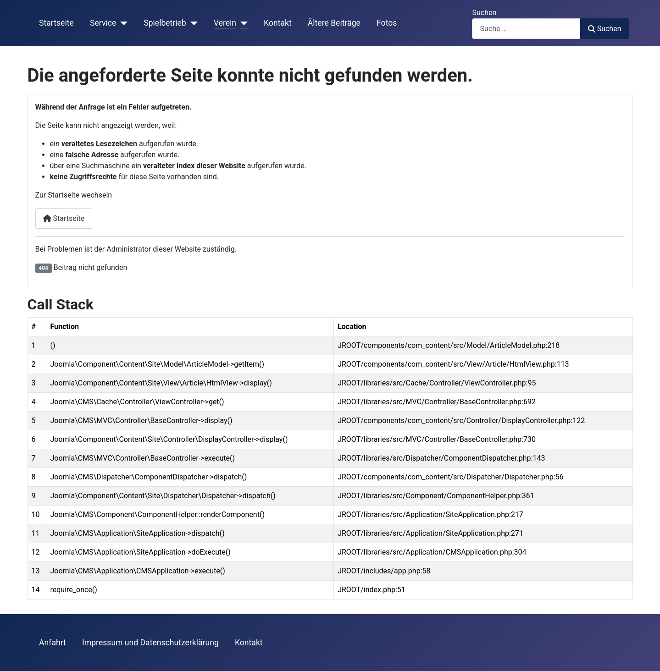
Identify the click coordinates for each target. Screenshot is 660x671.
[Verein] (242, 23)
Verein (225, 23)
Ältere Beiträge (334, 23)
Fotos (387, 23)
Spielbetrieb (165, 23)
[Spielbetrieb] (192, 23)
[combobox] (526, 28)
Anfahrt (52, 642)
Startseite (56, 23)
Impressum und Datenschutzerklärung (150, 642)
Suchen (484, 12)
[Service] (122, 23)
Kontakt (278, 23)
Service (103, 23)
